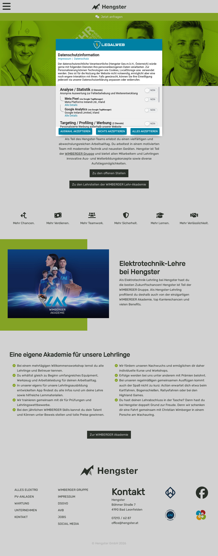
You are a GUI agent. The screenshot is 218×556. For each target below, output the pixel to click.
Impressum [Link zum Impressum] (64, 53)
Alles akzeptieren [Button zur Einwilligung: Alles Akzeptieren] (145, 126)
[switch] (151, 85)
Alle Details (71, 100)
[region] (109, 102)
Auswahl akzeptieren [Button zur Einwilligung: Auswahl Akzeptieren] (75, 126)
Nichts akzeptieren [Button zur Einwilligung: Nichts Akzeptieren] (111, 126)
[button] (147, 85)
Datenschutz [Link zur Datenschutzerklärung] (81, 53)
